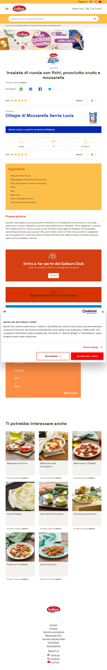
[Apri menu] (7, 9)
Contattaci (53, 642)
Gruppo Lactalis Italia (53, 638)
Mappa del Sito (53, 635)
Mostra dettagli (90, 347)
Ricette (13, 25)
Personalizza (53, 356)
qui (45, 333)
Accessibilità (53, 646)
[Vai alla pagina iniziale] (19, 9)
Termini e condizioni (53, 632)
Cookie (53, 625)
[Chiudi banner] (103, 312)
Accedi (53, 275)
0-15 (16, 378)
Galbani (8, 25)
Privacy (53, 628)
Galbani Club (77, 8)
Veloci (17, 386)
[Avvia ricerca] (93, 18)
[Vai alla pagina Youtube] (100, 2)
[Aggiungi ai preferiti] (94, 100)
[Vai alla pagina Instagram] (96, 2)
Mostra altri (70, 392)
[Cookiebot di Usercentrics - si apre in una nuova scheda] (84, 312)
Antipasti (19, 370)
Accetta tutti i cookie (87, 356)
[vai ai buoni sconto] (53, 294)
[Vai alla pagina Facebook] (91, 2)
